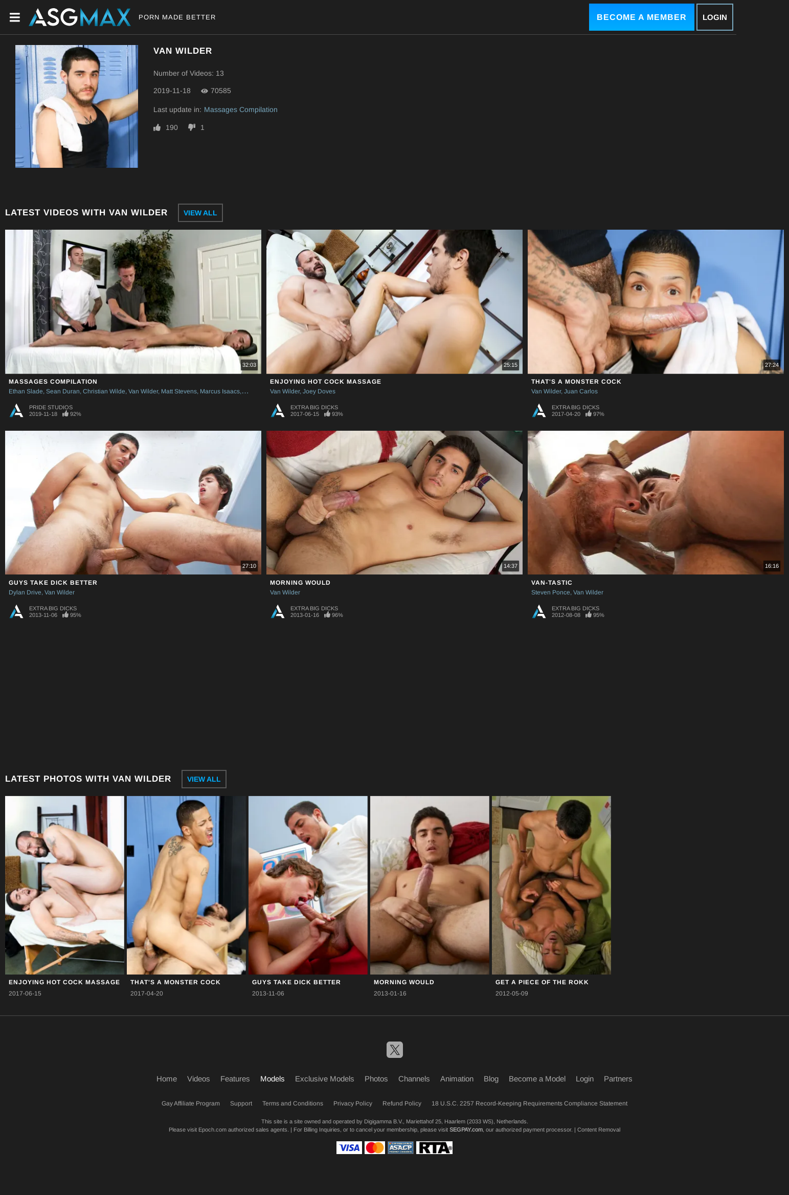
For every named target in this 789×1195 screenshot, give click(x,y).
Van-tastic (552, 582)
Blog (491, 1078)
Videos (198, 1078)
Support (241, 1103)
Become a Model (537, 1078)
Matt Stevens (179, 391)
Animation (457, 1078)
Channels (414, 1078)
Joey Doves (319, 391)
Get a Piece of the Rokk (542, 982)
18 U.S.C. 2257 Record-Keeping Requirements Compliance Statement (529, 1103)
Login (715, 17)
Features (235, 1078)
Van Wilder (143, 391)
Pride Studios (51, 407)
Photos (376, 1078)
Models (272, 1078)
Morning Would (300, 582)
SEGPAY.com (466, 1129)
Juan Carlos (581, 391)
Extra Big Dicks (314, 407)
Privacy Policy (352, 1103)
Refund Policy (401, 1103)
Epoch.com (212, 1129)
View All (200, 213)
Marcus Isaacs (220, 391)
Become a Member (642, 17)
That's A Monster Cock (576, 381)
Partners (618, 1078)
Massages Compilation (241, 109)
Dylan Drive (25, 592)
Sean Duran (63, 391)
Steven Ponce (550, 592)
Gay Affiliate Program (191, 1103)
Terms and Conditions (292, 1103)
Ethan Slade (26, 391)
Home (166, 1078)
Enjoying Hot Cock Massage (325, 381)
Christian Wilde (104, 391)
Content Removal (598, 1129)
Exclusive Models (324, 1078)
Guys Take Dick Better (53, 582)
